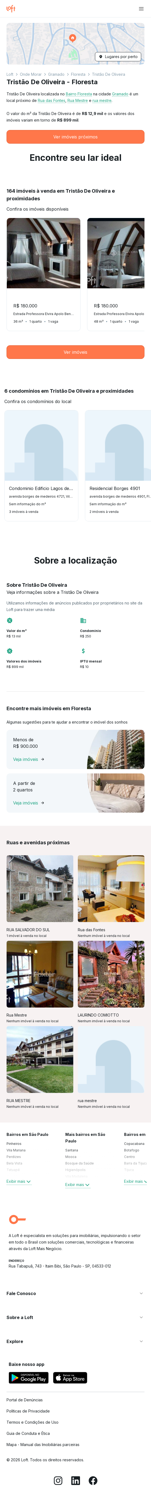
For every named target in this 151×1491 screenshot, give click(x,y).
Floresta (78, 74)
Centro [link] (129, 1157)
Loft (10, 74)
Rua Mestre (77, 100)
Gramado (56, 74)
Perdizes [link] (14, 1157)
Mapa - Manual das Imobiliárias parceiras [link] (43, 1444)
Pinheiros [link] (14, 1144)
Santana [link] (71, 1150)
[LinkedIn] (75, 1481)
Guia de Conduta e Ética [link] (28, 1433)
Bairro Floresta (79, 94)
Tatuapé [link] (13, 1170)
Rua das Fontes (51, 100)
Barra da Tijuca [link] (136, 1163)
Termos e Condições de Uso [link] (32, 1422)
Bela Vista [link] (14, 1163)
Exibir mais (19, 1181)
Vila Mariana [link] (16, 1150)
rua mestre (102, 100)
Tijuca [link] (129, 1170)
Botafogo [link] (131, 1150)
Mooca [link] (70, 1157)
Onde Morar (31, 74)
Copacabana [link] (134, 1144)
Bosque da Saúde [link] (79, 1163)
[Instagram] (58, 1481)
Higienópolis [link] (75, 1170)
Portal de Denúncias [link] (25, 1400)
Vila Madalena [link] (76, 1176)
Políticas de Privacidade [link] (28, 1411)
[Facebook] (93, 1481)
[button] (75, 44)
